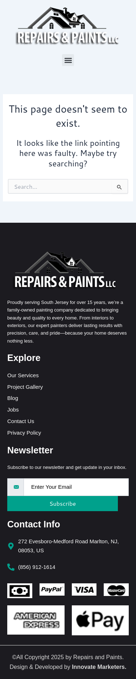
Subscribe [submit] (62, 503)
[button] (68, 60)
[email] (76, 487)
